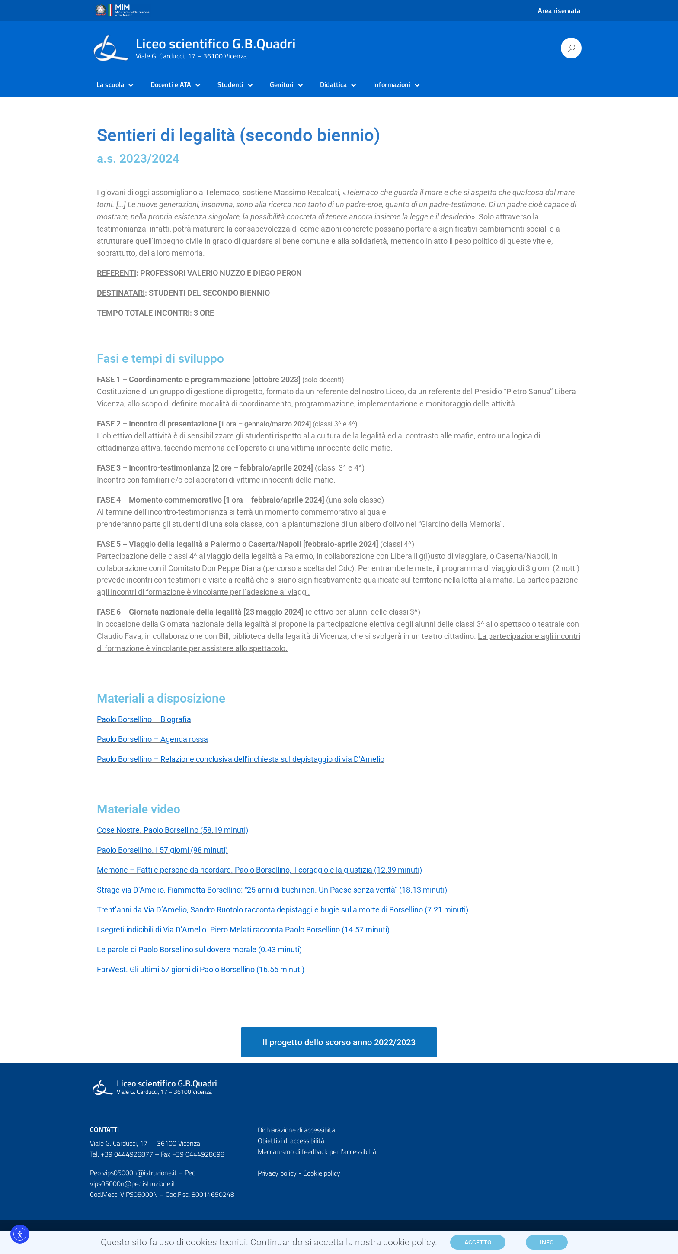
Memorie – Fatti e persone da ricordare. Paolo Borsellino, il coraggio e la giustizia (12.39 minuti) (259, 869)
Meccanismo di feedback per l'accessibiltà (317, 1151)
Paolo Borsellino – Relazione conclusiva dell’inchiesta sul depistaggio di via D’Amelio (240, 759)
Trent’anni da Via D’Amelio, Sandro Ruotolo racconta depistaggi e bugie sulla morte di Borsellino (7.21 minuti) (282, 909)
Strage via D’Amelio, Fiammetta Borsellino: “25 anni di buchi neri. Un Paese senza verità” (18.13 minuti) (272, 889)
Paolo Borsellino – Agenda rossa (152, 739)
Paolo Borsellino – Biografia (144, 719)
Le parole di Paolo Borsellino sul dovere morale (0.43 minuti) (199, 949)
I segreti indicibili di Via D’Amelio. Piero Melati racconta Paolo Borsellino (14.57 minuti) (243, 929)
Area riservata (559, 10)
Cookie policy (321, 1173)
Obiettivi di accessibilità (291, 1140)
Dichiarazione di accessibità (296, 1130)
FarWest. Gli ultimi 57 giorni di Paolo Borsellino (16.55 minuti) (200, 969)
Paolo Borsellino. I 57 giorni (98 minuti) (162, 849)
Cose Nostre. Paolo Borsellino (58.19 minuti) (172, 830)
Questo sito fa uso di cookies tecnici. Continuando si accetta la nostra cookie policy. (269, 1245)
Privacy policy (277, 1173)
